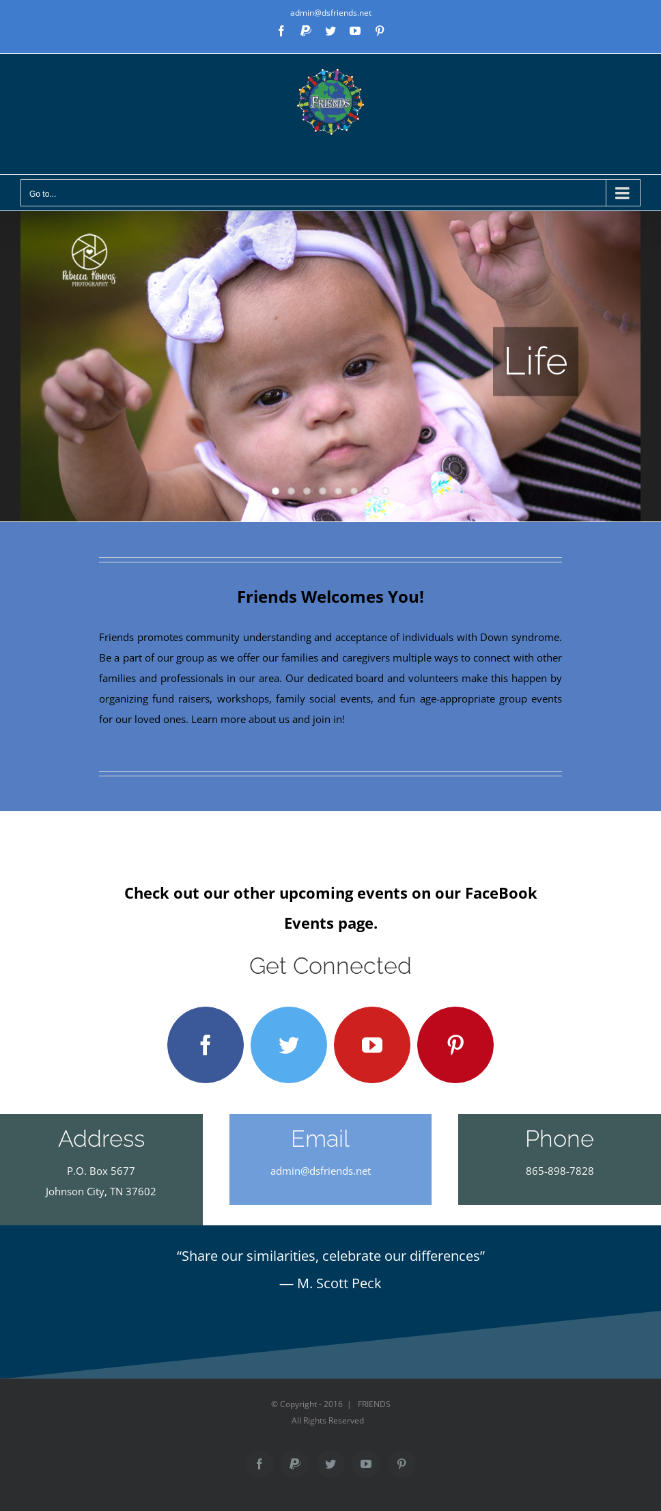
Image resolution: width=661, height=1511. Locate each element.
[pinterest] (455, 1045)
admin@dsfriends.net (330, 12)
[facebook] (205, 1045)
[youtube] (372, 1045)
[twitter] (289, 1045)
